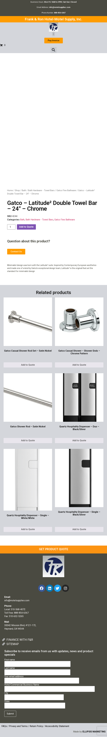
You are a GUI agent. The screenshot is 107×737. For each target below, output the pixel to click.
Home (10, 190)
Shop (17, 190)
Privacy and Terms (18, 726)
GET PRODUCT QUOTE (53, 549)
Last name (37, 670)
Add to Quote (26, 226)
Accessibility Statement (57, 726)
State (34, 703)
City (34, 695)
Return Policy (36, 726)
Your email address (41, 678)
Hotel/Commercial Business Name (49, 687)
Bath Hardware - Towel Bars (41, 190)
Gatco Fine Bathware (66, 190)
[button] (53, 34)
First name (37, 662)
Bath (24, 190)
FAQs (4, 726)
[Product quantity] (11, 227)
